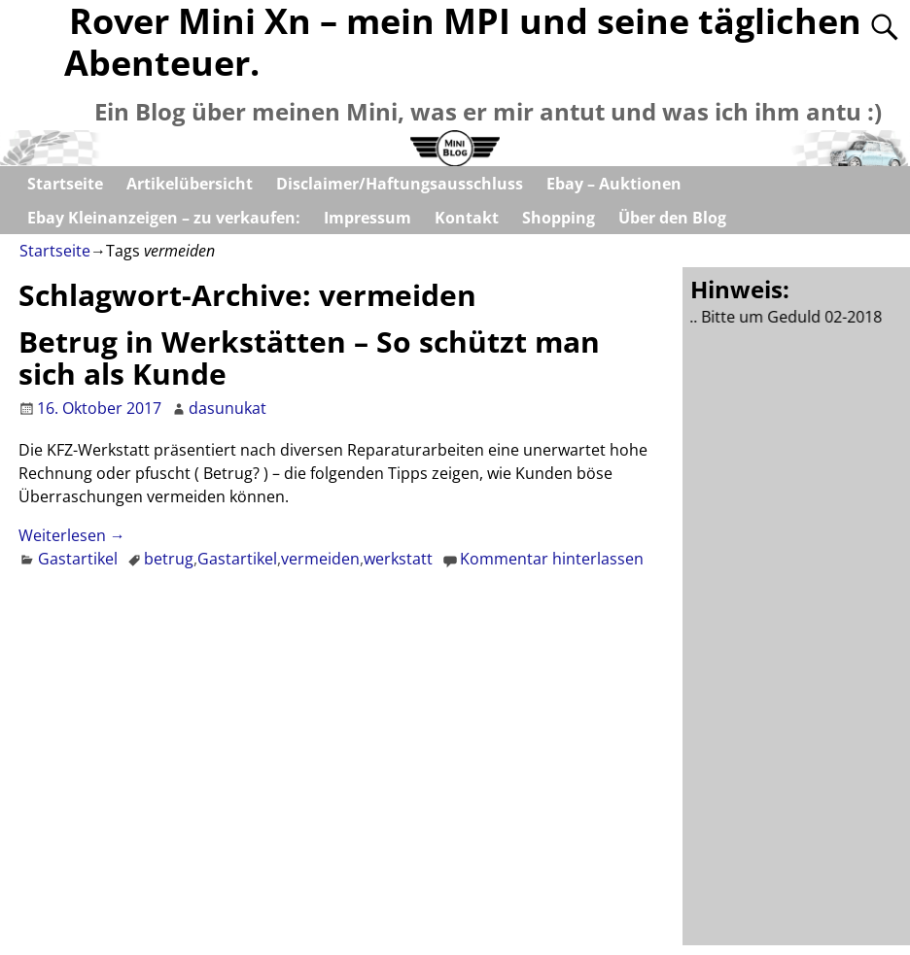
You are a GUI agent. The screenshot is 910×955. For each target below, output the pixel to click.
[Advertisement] (800, 632)
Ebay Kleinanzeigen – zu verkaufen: (163, 217)
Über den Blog (672, 217)
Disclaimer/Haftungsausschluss (399, 183)
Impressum (367, 217)
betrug (168, 558)
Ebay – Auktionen (614, 183)
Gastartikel (78, 558)
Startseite (65, 183)
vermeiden (320, 558)
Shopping (558, 217)
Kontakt (467, 217)
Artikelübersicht (189, 183)
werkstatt (398, 558)
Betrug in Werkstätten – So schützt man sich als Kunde (309, 357)
